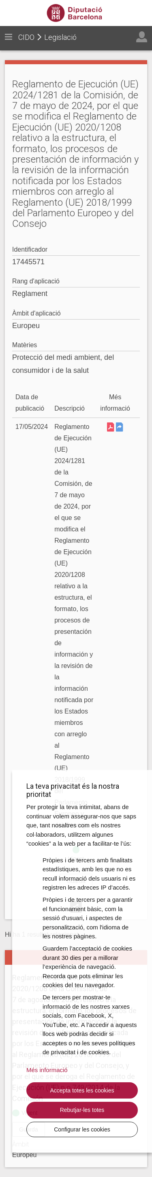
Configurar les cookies (82, 1129)
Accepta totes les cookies (82, 1090)
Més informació (47, 1069)
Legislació (60, 37)
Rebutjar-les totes (82, 1110)
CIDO (26, 37)
